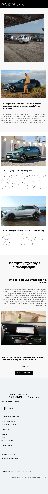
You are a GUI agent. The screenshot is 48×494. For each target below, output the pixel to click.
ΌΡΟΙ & (9, 471)
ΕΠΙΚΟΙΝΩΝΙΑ (7, 446)
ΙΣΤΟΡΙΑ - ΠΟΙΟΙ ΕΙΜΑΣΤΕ (10, 402)
